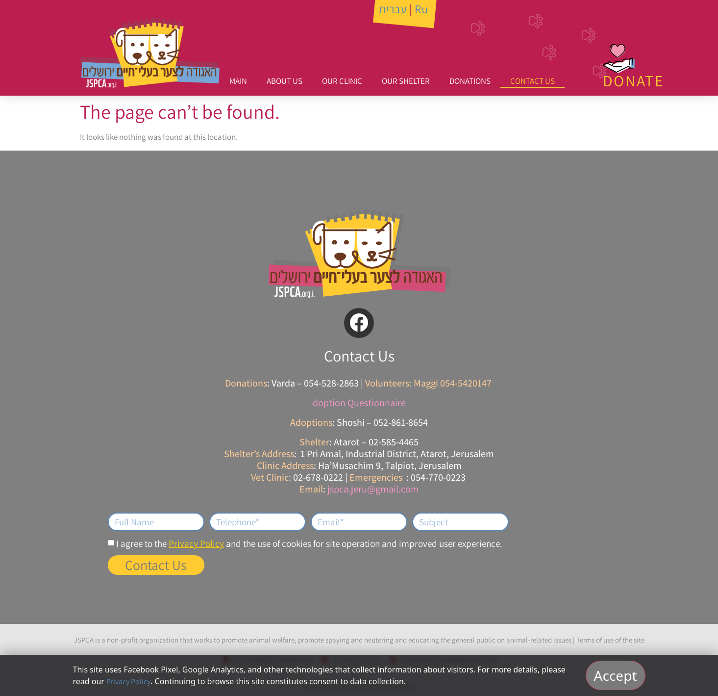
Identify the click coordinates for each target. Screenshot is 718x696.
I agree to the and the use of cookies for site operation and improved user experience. (309, 543)
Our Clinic (342, 81)
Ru (421, 9)
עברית (393, 9)
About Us (284, 81)
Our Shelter (406, 81)
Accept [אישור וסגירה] (615, 675)
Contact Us (532, 81)
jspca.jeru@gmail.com (373, 489)
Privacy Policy (196, 543)
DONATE (633, 80)
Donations (470, 81)
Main (238, 81)
